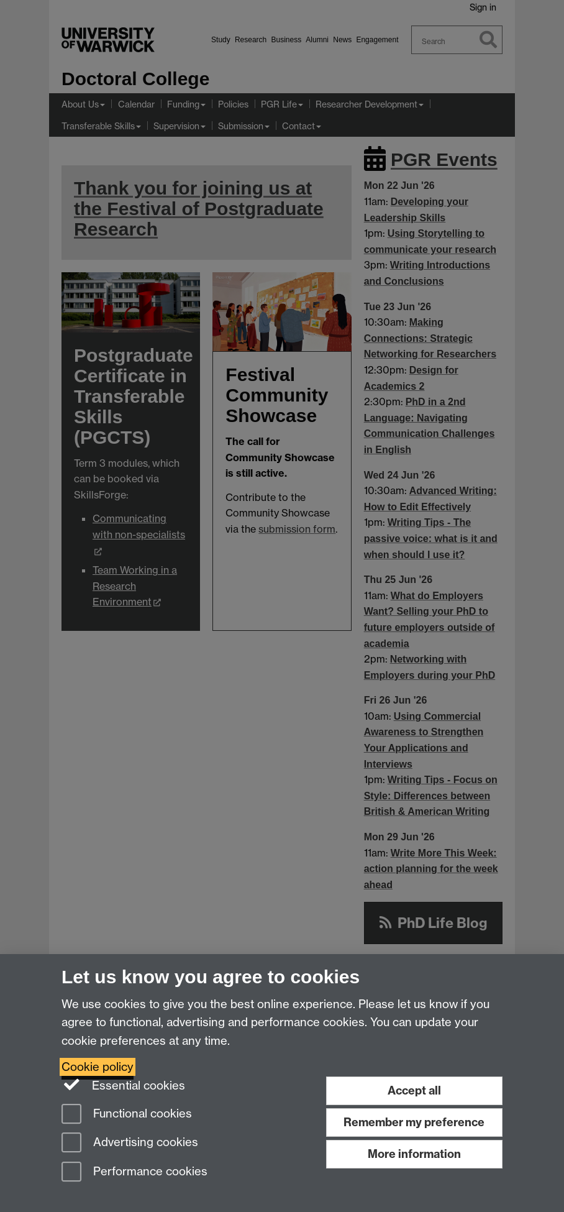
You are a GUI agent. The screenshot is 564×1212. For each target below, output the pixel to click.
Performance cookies (134, 1172)
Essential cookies (123, 1085)
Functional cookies (126, 1114)
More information (414, 1154)
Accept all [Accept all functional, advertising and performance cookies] (414, 1090)
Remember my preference (413, 1122)
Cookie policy (97, 1067)
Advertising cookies (129, 1143)
